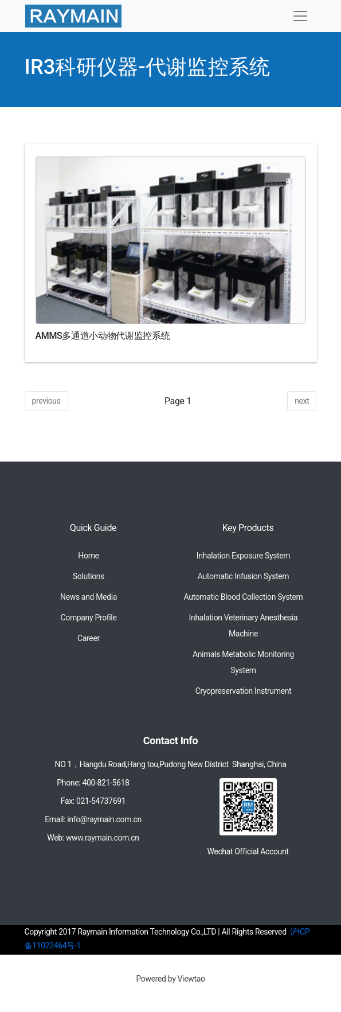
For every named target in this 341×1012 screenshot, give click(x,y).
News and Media (88, 596)
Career (88, 638)
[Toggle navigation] (300, 16)
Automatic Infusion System (243, 576)
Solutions (88, 576)
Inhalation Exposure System (244, 555)
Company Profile (89, 617)
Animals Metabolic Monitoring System (243, 662)
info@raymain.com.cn (104, 819)
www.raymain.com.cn (102, 837)
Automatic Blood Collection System (243, 596)
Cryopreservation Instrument (243, 690)
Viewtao (191, 978)
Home (88, 555)
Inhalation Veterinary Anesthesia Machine (243, 625)
